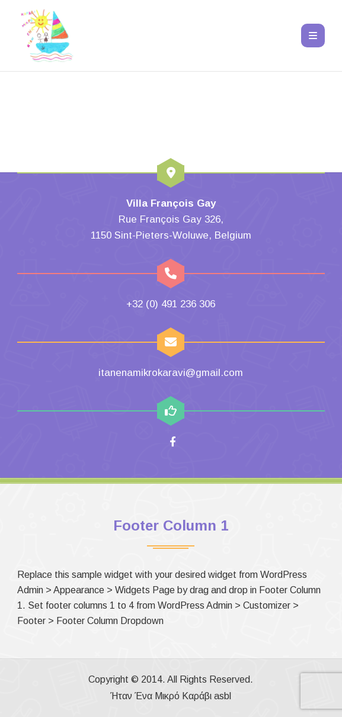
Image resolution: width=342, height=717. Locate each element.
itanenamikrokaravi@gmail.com (170, 372)
